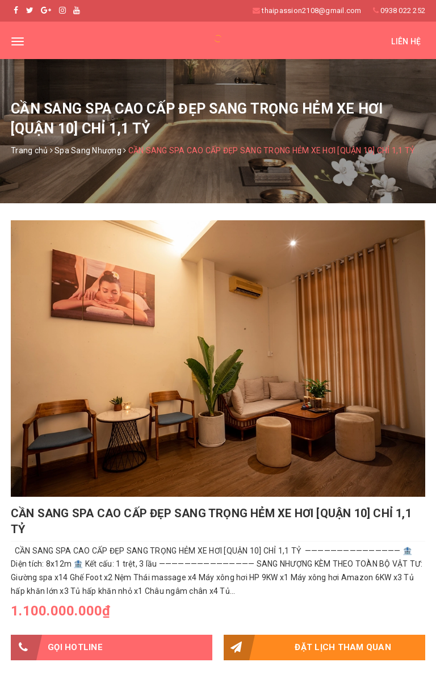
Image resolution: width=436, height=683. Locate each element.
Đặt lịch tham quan (307, 647)
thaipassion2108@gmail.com (311, 10)
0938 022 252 (402, 10)
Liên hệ (406, 41)
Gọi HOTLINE (57, 647)
